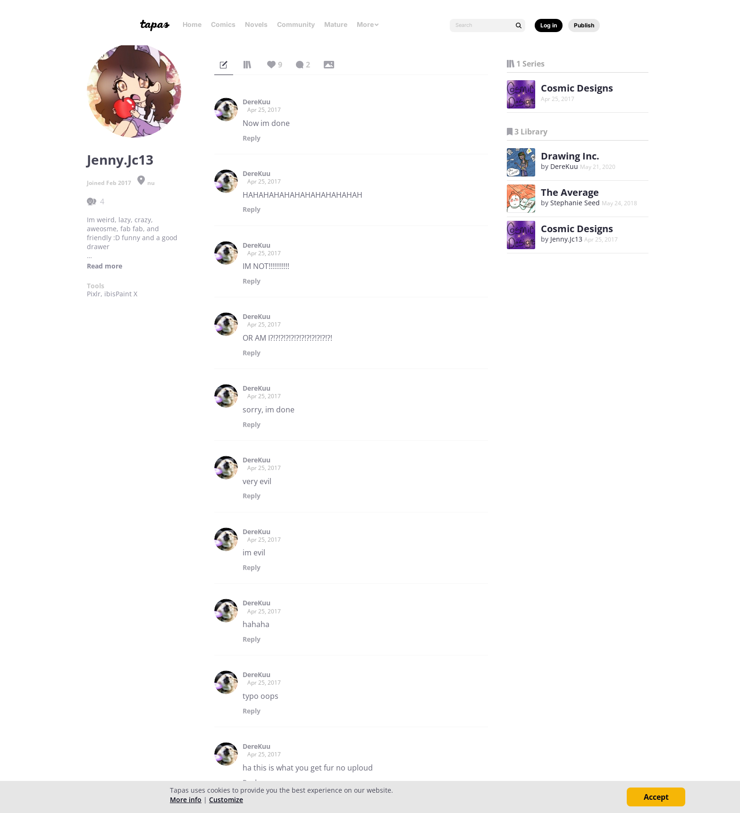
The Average (570, 192)
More (368, 24)
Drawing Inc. (570, 156)
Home (192, 24)
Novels (256, 24)
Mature (335, 24)
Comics (223, 24)
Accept (656, 797)
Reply (252, 138)
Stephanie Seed (575, 202)
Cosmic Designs (577, 88)
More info (186, 799)
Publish (584, 25)
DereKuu (256, 102)
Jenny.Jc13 (566, 239)
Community (296, 24)
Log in (548, 25)
